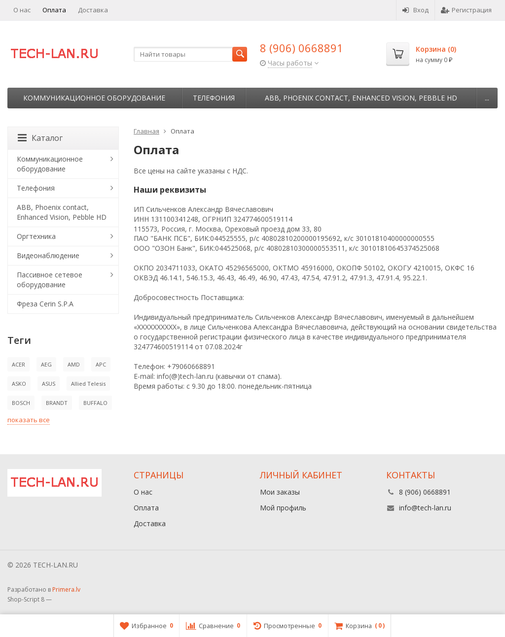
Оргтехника (36, 236)
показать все (28, 419)
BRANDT (57, 402)
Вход (415, 9)
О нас (22, 9)
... (487, 97)
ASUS (48, 383)
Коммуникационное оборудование (94, 97)
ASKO (19, 383)
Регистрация (466, 9)
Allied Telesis (88, 383)
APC (101, 364)
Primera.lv (66, 589)
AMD (74, 364)
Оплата (54, 9)
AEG (46, 364)
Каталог (40, 138)
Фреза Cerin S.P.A (45, 303)
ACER (18, 364)
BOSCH (21, 402)
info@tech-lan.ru (425, 507)
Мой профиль (283, 507)
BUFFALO (95, 402)
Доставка (93, 9)
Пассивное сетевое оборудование (49, 279)
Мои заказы (280, 492)
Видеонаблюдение (48, 255)
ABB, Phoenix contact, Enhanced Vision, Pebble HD (361, 97)
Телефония (214, 97)
